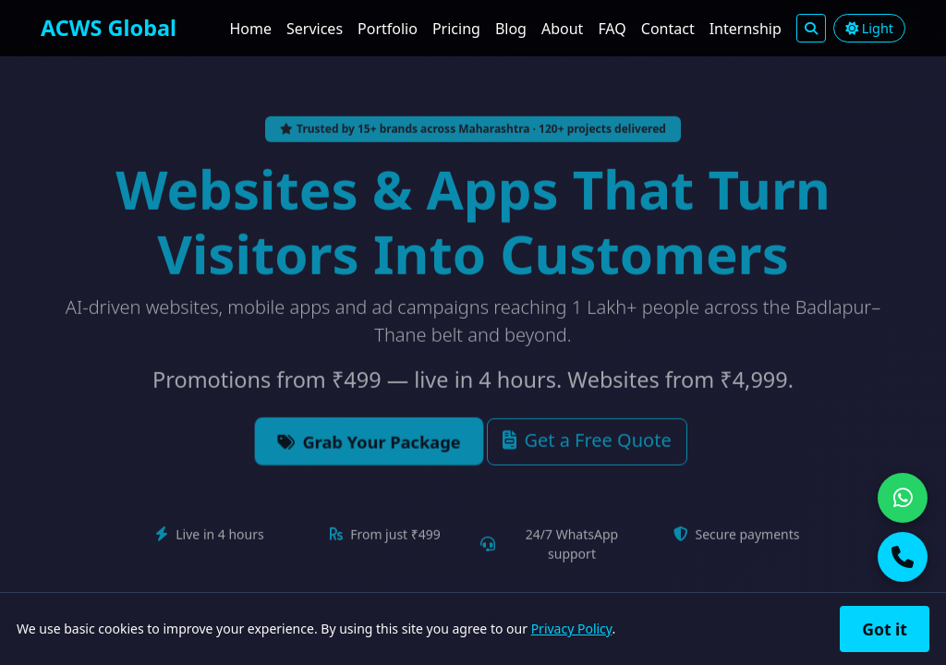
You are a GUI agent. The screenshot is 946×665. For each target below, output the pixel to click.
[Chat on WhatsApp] (903, 498)
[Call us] (903, 557)
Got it (884, 629)
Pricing (456, 28)
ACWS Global (108, 27)
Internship (746, 28)
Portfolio (388, 28)
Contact (668, 28)
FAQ (611, 28)
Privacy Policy (571, 628)
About (562, 28)
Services (314, 28)
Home (250, 28)
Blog (511, 28)
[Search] (811, 28)
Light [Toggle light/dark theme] (869, 28)
